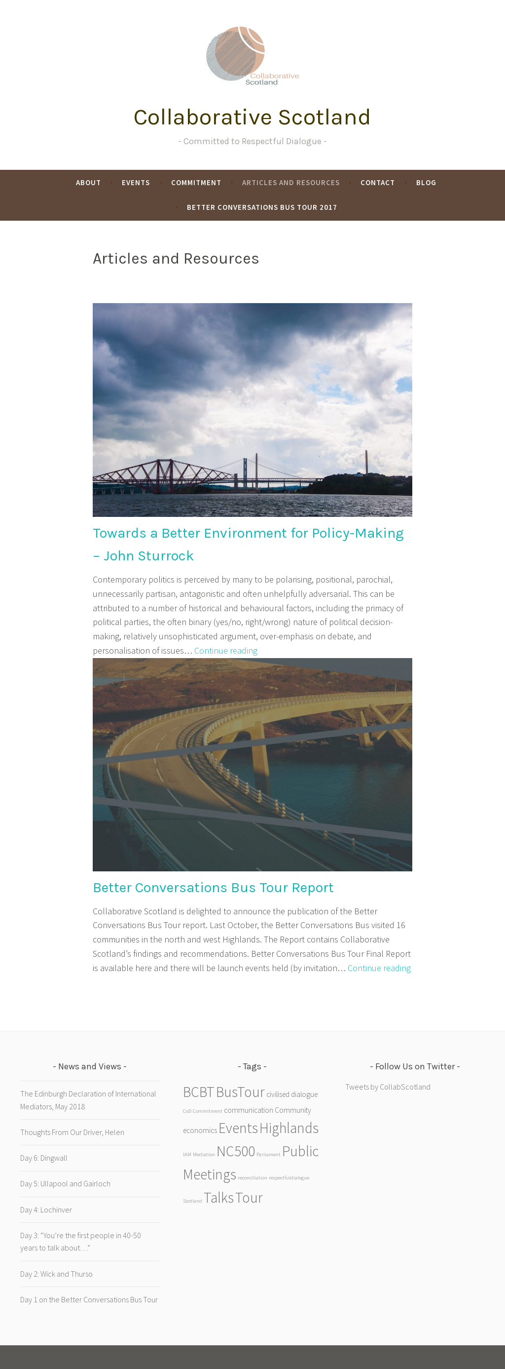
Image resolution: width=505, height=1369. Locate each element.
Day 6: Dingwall (44, 1158)
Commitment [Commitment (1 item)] (207, 1111)
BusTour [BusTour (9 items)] (240, 1092)
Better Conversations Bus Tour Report (213, 887)
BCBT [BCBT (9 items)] (199, 1092)
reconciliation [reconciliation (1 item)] (252, 1177)
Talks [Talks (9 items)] (219, 1197)
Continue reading (225, 650)
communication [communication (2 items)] (248, 1110)
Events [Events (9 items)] (238, 1128)
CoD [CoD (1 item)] (187, 1111)
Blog (426, 182)
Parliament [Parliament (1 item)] (268, 1154)
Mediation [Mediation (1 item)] (204, 1154)
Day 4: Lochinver (46, 1209)
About (88, 182)
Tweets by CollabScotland (388, 1087)
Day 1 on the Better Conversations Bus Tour (89, 1299)
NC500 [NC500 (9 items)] (235, 1151)
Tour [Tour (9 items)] (249, 1197)
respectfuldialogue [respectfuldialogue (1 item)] (289, 1177)
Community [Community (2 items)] (293, 1110)
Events (136, 182)
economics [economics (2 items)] (200, 1130)
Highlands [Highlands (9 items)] (289, 1128)
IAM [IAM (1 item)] (187, 1154)
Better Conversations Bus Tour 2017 (262, 207)
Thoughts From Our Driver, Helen (72, 1132)
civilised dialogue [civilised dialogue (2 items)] (292, 1094)
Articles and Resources (291, 182)
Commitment (196, 182)
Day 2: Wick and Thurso (56, 1274)
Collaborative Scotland (252, 116)
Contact (378, 182)
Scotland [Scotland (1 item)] (192, 1201)
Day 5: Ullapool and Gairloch (65, 1183)
